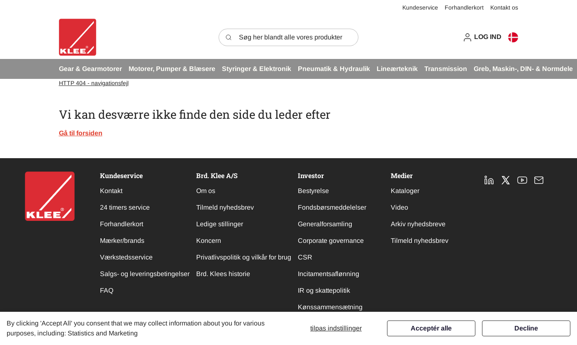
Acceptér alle (431, 328)
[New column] (50, 196)
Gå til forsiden (80, 133)
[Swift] (77, 37)
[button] (482, 37)
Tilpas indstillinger (336, 328)
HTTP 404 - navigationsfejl (94, 83)
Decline (526, 328)
